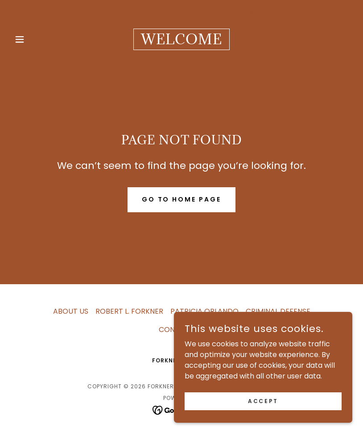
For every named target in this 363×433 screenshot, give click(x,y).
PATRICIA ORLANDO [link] (204, 311)
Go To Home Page (182, 199)
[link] (181, 42)
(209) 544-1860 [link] (232, 12)
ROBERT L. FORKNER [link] (129, 311)
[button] (36, 39)
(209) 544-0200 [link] (158, 12)
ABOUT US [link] (70, 311)
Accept (263, 419)
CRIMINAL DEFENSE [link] (278, 311)
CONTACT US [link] (182, 329)
